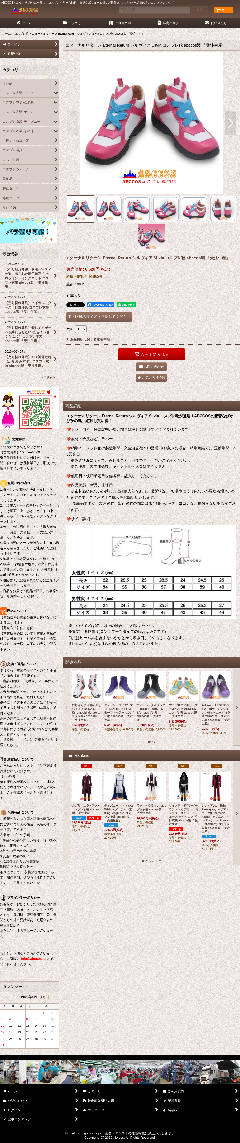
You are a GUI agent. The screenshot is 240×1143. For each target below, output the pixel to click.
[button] (72, 123)
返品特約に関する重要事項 (88, 339)
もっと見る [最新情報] (47, 377)
